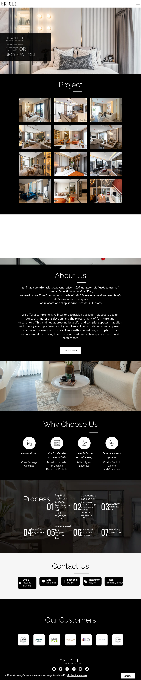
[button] (10, 41)
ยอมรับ (128, 676)
